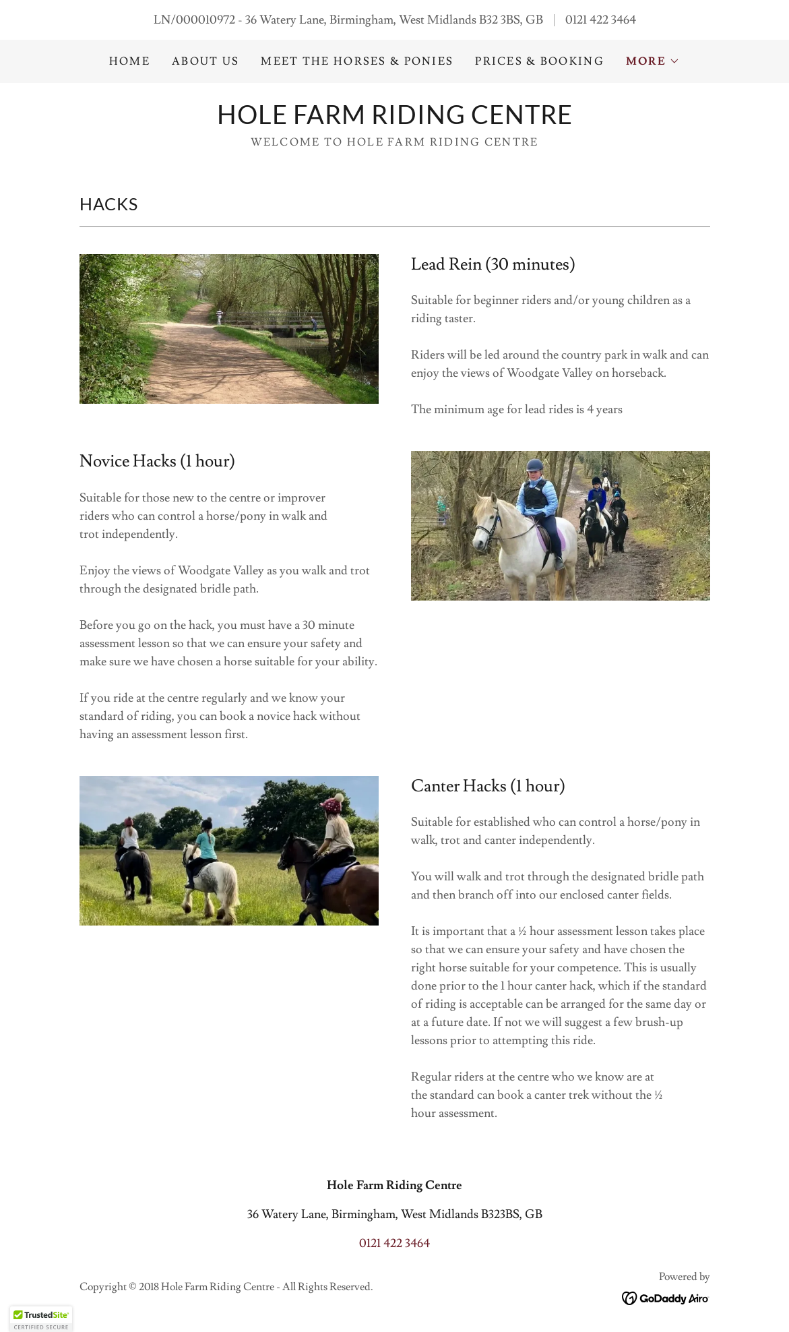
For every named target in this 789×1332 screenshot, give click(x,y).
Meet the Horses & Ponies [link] (357, 61)
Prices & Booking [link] (539, 61)
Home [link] (129, 61)
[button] (653, 61)
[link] (395, 120)
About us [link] (205, 61)
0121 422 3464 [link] (600, 20)
